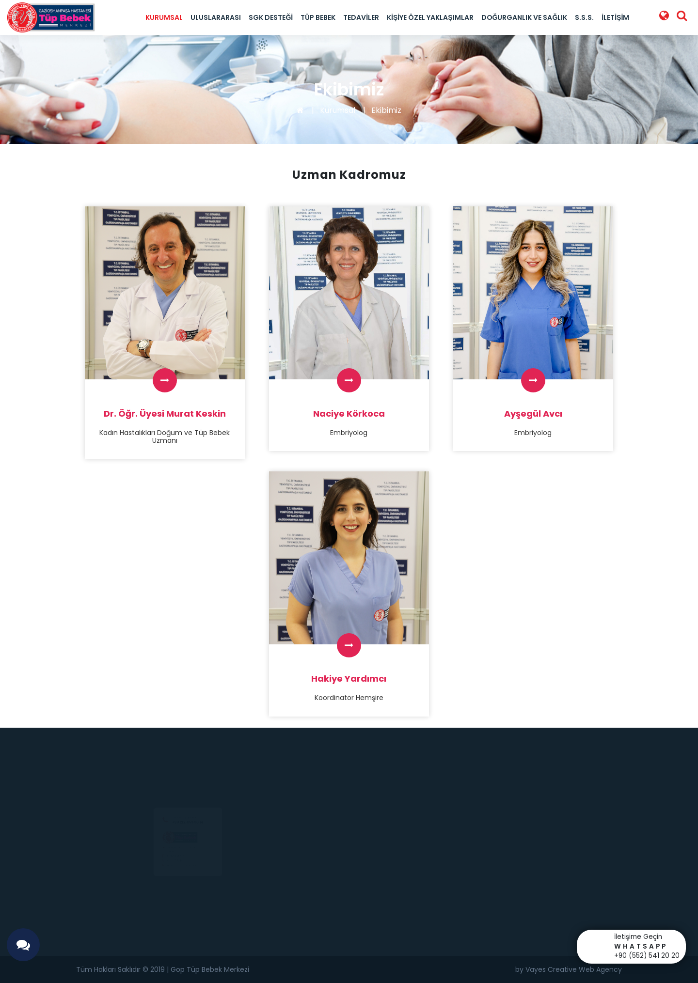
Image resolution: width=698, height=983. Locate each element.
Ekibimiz (386, 110)
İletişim (615, 17)
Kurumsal (164, 17)
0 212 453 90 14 (161, 869)
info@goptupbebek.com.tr (175, 878)
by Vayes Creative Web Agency (568, 969)
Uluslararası (215, 17)
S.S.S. (584, 17)
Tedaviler (361, 17)
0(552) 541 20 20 (164, 860)
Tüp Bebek (318, 17)
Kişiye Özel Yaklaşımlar (430, 17)
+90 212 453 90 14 (188, 792)
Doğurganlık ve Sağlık (524, 17)
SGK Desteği (271, 17)
